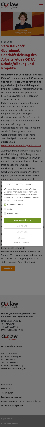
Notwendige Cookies (13, 204)
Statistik (8, 209)
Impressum (17, 242)
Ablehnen (22, 226)
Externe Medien (12, 214)
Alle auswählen (22, 220)
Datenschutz (27, 242)
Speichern (22, 232)
